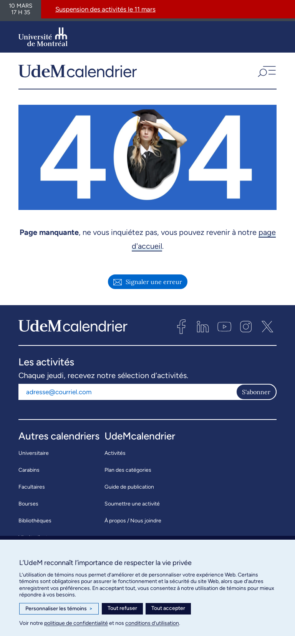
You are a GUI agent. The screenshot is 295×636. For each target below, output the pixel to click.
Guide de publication (129, 489)
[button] (266, 72)
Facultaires (31, 489)
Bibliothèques (34, 523)
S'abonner (256, 394)
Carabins (29, 472)
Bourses (28, 506)
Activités (115, 456)
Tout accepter (168, 608)
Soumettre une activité (132, 506)
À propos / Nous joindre (132, 523)
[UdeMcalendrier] (77, 72)
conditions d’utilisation (152, 623)
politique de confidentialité (76, 623)
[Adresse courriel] (127, 395)
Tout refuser (122, 608)
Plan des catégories (127, 472)
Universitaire (33, 456)
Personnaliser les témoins (59, 608)
